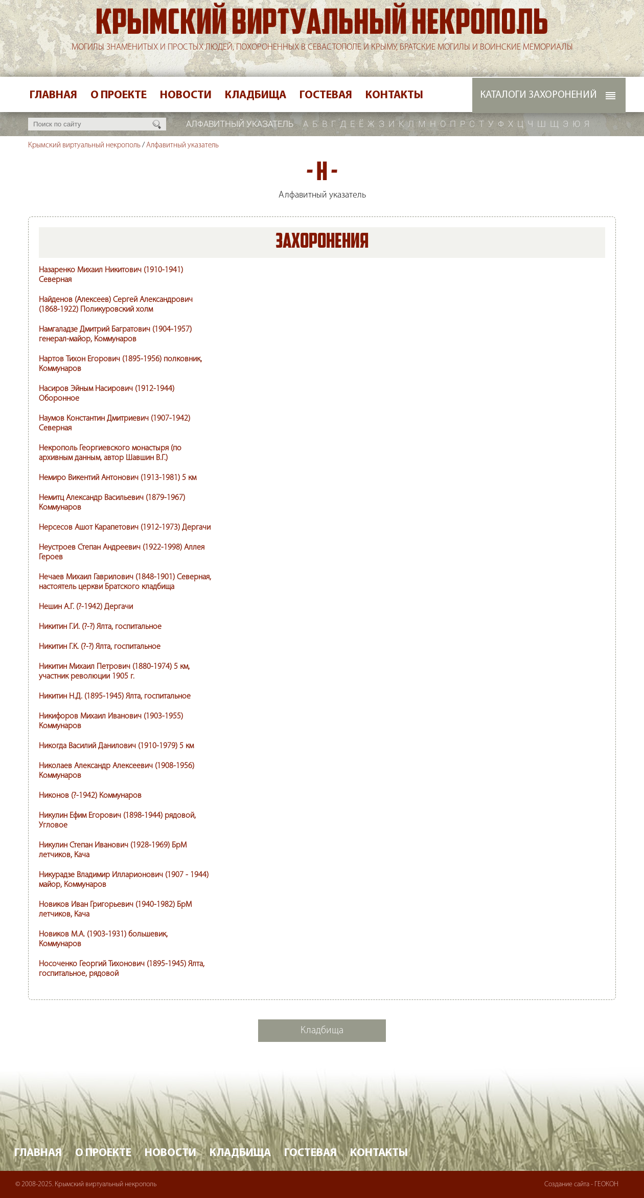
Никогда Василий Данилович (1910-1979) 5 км (116, 746)
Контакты (394, 95)
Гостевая (326, 95)
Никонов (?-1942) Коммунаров (90, 796)
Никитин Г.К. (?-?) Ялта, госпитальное (99, 647)
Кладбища (255, 95)
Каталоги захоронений (538, 95)
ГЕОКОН (606, 1184)
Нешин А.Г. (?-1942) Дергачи (86, 607)
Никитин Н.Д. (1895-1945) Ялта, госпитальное (115, 696)
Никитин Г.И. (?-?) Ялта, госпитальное (100, 627)
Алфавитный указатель (182, 145)
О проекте (118, 95)
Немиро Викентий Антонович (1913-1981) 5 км (117, 478)
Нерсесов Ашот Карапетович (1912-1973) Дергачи (125, 528)
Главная (53, 95)
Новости (186, 95)
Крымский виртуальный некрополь (322, 25)
